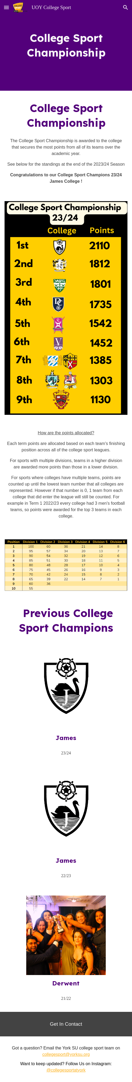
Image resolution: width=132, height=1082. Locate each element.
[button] (6, 7)
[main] (66, 45)
